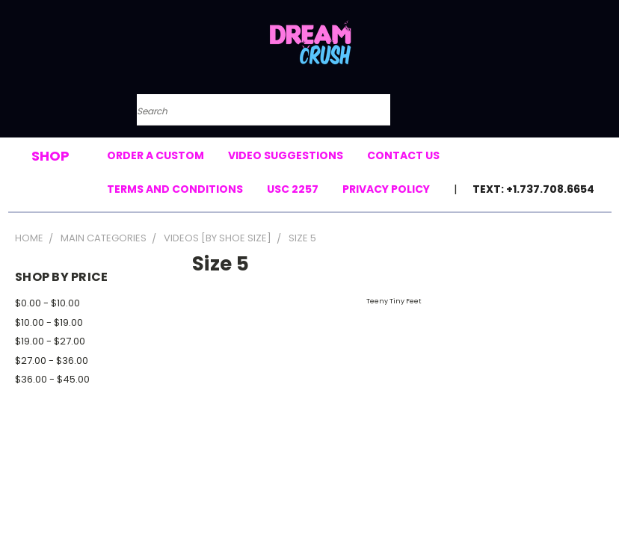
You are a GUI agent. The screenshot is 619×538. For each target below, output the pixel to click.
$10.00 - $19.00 (49, 322)
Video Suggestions (285, 155)
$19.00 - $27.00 (50, 341)
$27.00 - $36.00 (51, 360)
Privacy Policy (386, 189)
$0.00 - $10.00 (47, 303)
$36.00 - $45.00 (52, 379)
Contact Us (403, 155)
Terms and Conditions (175, 189)
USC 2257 (292, 189)
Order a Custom (155, 155)
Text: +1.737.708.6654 (533, 189)
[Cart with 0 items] (479, 118)
